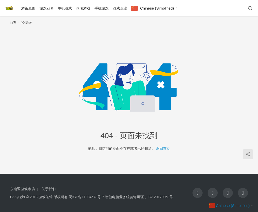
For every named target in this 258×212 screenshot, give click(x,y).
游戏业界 (47, 8)
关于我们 (49, 189)
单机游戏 (65, 8)
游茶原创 (28, 8)
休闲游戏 (83, 8)
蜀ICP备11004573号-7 (86, 197)
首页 (13, 22)
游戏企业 (120, 8)
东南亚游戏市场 (22, 189)
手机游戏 (101, 8)
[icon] (197, 193)
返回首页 (163, 148)
